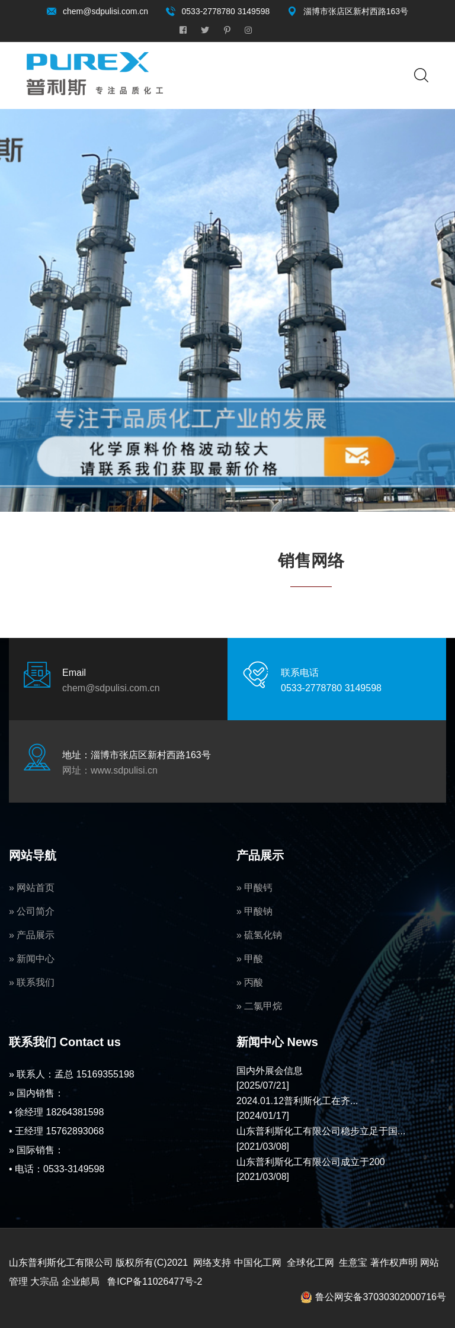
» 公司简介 (32, 911)
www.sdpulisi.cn (124, 770)
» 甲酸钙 (254, 888)
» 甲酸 (249, 959)
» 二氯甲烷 (259, 1006)
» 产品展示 (32, 935)
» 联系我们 (32, 982)
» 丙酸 (249, 982)
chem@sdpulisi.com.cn (105, 11)
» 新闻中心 (32, 959)
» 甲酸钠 (254, 911)
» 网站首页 (32, 888)
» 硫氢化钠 (259, 935)
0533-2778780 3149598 (226, 11)
